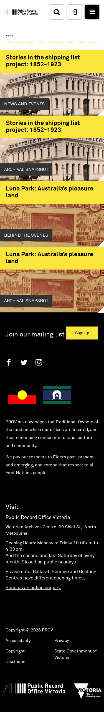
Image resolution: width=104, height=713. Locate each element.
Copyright (15, 651)
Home (9, 35)
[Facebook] (9, 362)
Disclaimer (16, 661)
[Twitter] (24, 362)
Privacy (61, 640)
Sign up (82, 333)
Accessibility (18, 640)
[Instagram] (38, 362)
